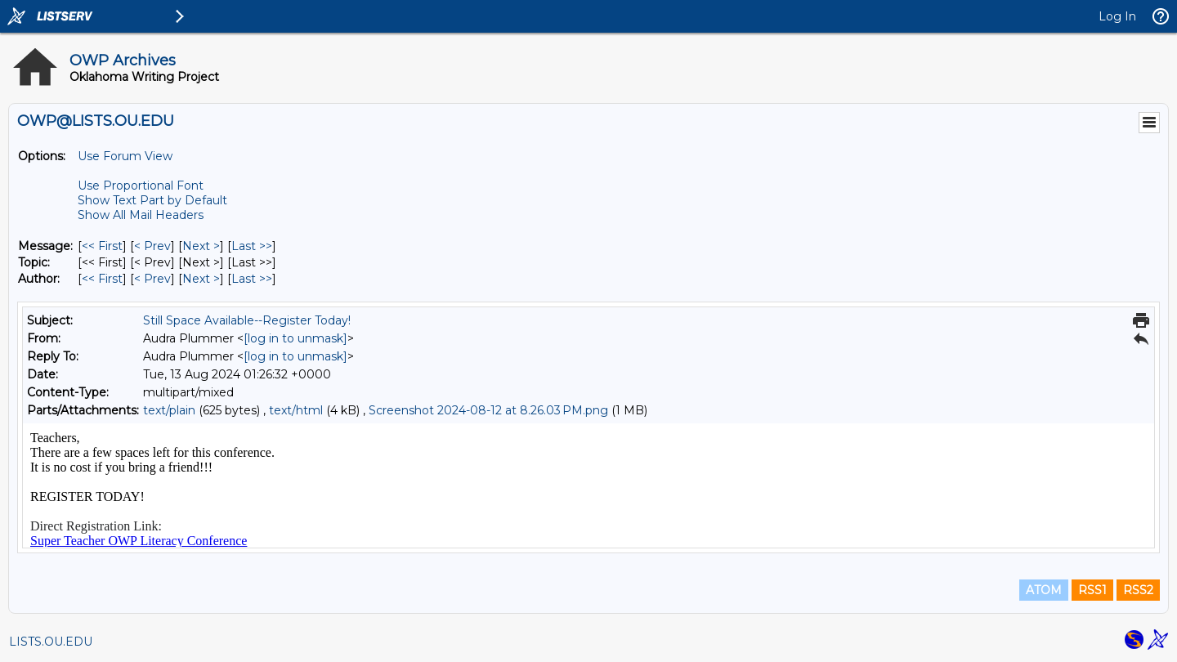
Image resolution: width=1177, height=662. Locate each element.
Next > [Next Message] (201, 246)
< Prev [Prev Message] (152, 246)
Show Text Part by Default (152, 200)
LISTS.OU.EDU (50, 641)
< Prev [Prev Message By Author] (152, 278)
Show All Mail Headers (141, 215)
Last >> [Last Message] (251, 246)
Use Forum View (125, 156)
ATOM (1044, 590)
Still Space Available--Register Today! (247, 320)
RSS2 (1138, 590)
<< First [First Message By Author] (102, 278)
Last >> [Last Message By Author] (251, 278)
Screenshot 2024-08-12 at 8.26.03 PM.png (488, 410)
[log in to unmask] (295, 338)
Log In (1117, 16)
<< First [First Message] (102, 246)
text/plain (169, 410)
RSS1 (1092, 590)
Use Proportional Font (141, 185)
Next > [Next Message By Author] (201, 278)
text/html (296, 410)
